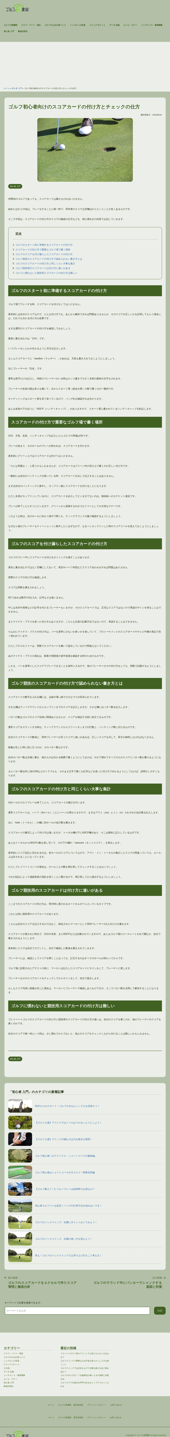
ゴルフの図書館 (10, 25)
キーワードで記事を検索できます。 (23, 1302)
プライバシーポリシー (96, 1417)
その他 (7, 1368)
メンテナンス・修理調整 (151, 25)
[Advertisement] (85, 63)
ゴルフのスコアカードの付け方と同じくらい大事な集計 (45, 263)
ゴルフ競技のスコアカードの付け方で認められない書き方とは (48, 259)
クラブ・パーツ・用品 (31, 25)
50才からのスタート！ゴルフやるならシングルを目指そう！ (54, 1106)
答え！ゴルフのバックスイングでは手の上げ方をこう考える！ (55, 1255)
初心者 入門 (9, 31)
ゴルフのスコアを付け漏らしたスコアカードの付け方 (44, 254)
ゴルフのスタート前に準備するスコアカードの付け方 (44, 245)
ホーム (7, 88)
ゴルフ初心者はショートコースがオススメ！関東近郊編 (51, 1172)
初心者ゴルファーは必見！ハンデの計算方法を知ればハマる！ (55, 1205)
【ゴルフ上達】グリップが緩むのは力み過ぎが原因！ (50, 1139)
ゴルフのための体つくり (55, 25)
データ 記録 (114, 25)
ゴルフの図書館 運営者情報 (70, 1417)
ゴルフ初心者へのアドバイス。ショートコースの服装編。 (52, 1155)
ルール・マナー (130, 25)
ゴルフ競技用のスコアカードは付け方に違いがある (42, 268)
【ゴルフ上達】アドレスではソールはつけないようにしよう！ (55, 1122)
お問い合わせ (115, 1417)
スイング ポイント (97, 25)
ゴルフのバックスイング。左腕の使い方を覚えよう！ (50, 1239)
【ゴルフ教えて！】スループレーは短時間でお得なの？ (51, 1189)
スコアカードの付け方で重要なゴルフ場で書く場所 (42, 249)
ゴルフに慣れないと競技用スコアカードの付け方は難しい (46, 273)
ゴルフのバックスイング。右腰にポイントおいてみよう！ (52, 1222)
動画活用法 (23, 31)
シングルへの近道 (77, 25)
